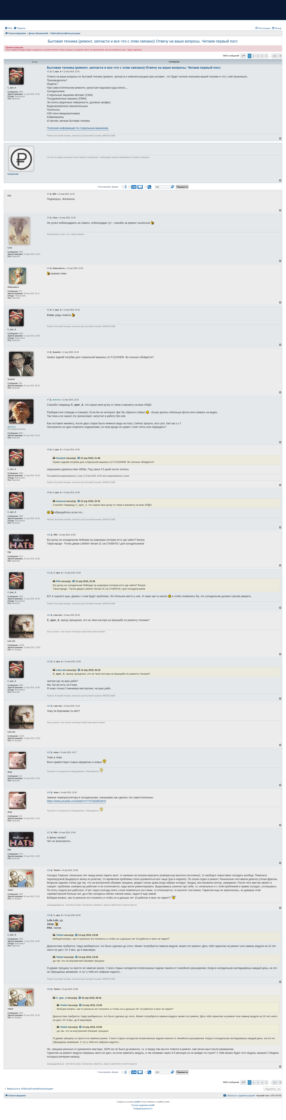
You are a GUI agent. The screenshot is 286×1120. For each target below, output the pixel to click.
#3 (48, 218)
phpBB (137, 1102)
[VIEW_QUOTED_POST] (78, 458)
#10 (48, 535)
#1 (48, 72)
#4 (48, 268)
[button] (243, 56)
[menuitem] (8, 28)
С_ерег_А (61, 998)
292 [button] (275, 56)
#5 (48, 310)
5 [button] (266, 56)
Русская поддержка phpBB (143, 1105)
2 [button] (253, 56)
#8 (48, 450)
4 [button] (262, 56)
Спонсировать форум (108, 187)
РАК (58, 581)
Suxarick (61, 458)
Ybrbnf (60, 935)
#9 (48, 492)
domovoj (61, 501)
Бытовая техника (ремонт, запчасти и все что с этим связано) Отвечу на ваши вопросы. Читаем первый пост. (143, 41)
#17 (48, 832)
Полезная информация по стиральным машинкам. (78, 128)
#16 (48, 792)
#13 (48, 662)
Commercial (13, 174)
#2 (48, 194)
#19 (48, 915)
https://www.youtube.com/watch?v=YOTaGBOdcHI (76, 801)
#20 (48, 989)
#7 (48, 400)
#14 (48, 706)
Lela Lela (61, 670)
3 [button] (258, 56)
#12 (48, 615)
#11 (48, 573)
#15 (48, 752)
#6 (48, 352)
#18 (48, 870)
